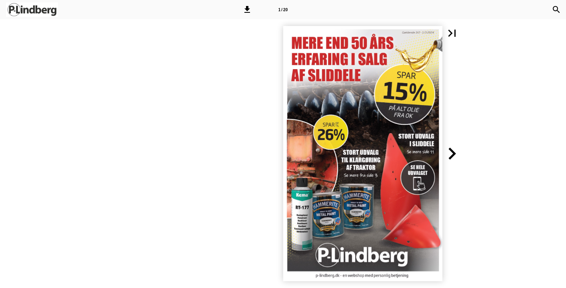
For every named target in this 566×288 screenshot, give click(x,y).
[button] (247, 9)
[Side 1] (282, 9)
